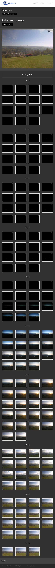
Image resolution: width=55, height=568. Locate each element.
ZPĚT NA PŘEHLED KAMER (9, 14)
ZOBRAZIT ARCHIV (7, 24)
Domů (35, 3)
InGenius (32, 566)
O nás (42, 3)
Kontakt (50, 3)
